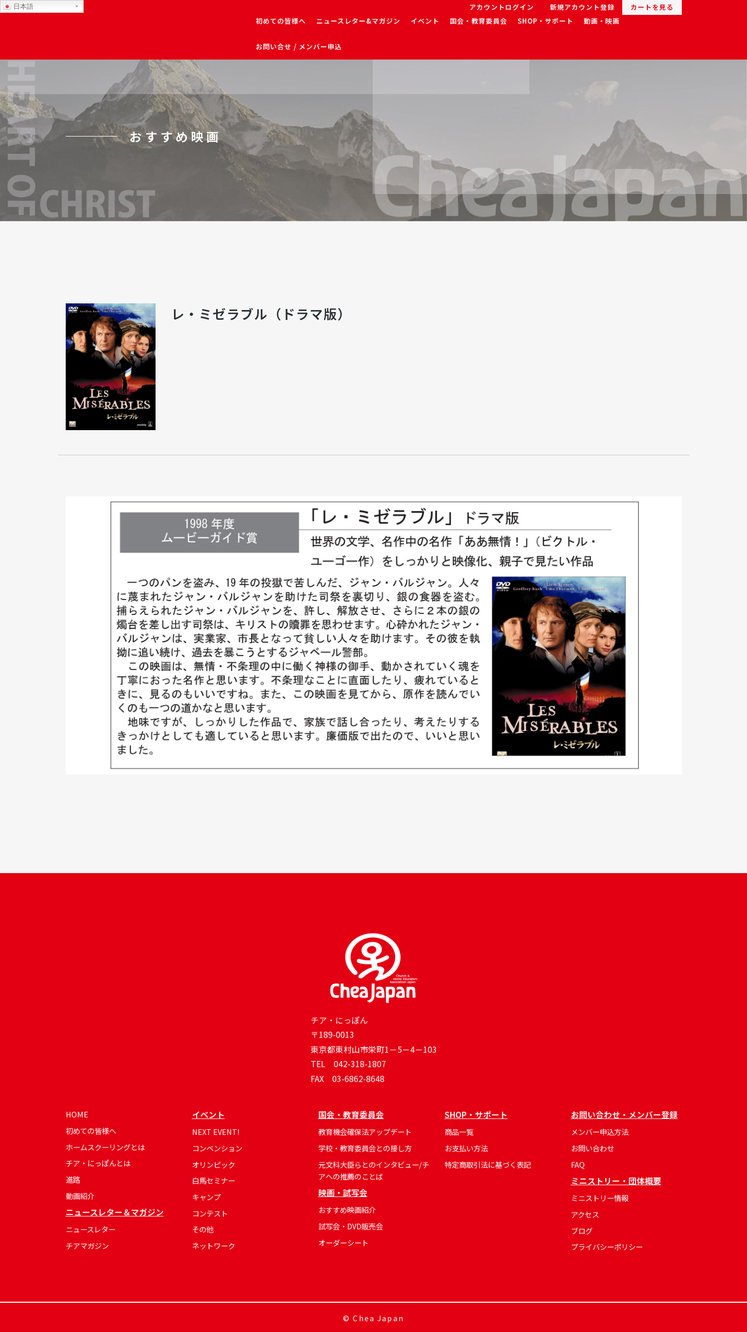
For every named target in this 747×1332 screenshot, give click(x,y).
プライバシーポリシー (607, 1246)
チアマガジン (87, 1245)
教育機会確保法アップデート (365, 1131)
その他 (203, 1229)
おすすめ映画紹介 (347, 1209)
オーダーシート (343, 1242)
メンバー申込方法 (599, 1131)
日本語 (18, 7)
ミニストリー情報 (599, 1197)
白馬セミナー (213, 1180)
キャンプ (206, 1196)
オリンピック (213, 1164)
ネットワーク (213, 1245)
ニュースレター (91, 1229)
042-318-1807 (360, 1064)
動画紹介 (80, 1195)
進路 (73, 1179)
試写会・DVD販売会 (350, 1226)
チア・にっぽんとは (98, 1162)
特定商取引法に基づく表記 (488, 1164)
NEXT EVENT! (215, 1131)
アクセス (585, 1214)
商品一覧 (459, 1131)
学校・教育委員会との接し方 (365, 1148)
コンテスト (210, 1213)
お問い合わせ (592, 1148)
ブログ (581, 1230)
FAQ (578, 1164)
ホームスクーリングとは (105, 1147)
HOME (77, 1114)
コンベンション (217, 1148)
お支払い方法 (466, 1148)
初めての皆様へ (91, 1130)
